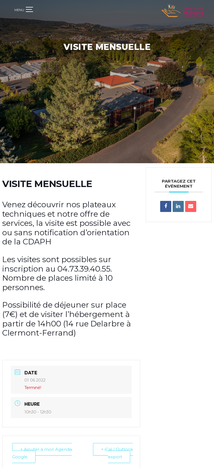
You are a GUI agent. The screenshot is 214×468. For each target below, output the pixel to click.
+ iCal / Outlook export (117, 447)
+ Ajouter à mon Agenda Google (42, 447)
